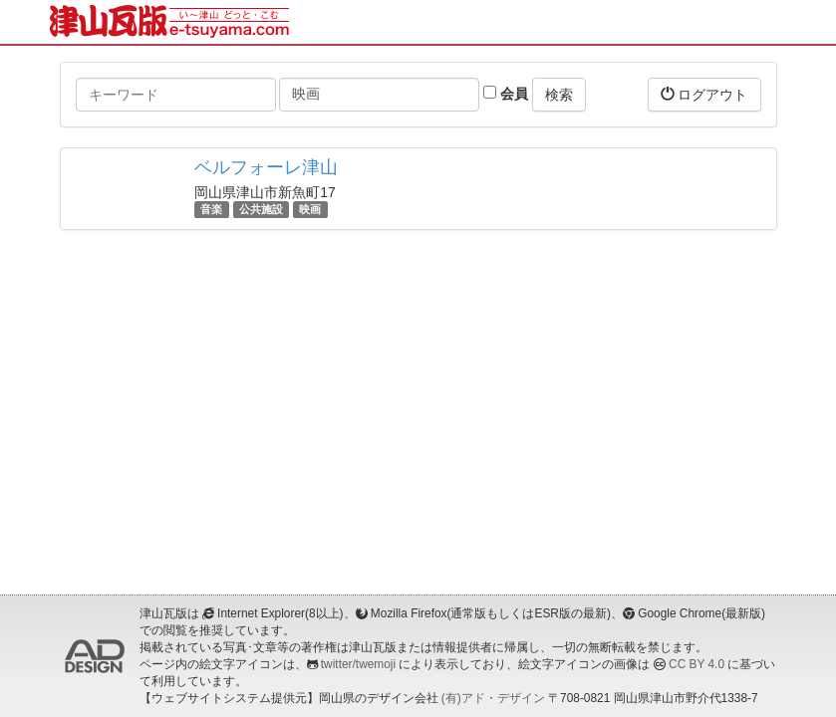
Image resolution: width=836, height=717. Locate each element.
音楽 (211, 209)
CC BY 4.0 (696, 664)
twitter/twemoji (358, 664)
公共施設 (261, 209)
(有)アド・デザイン (493, 698)
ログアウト (704, 94)
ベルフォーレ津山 (266, 167)
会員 (505, 94)
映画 (310, 209)
